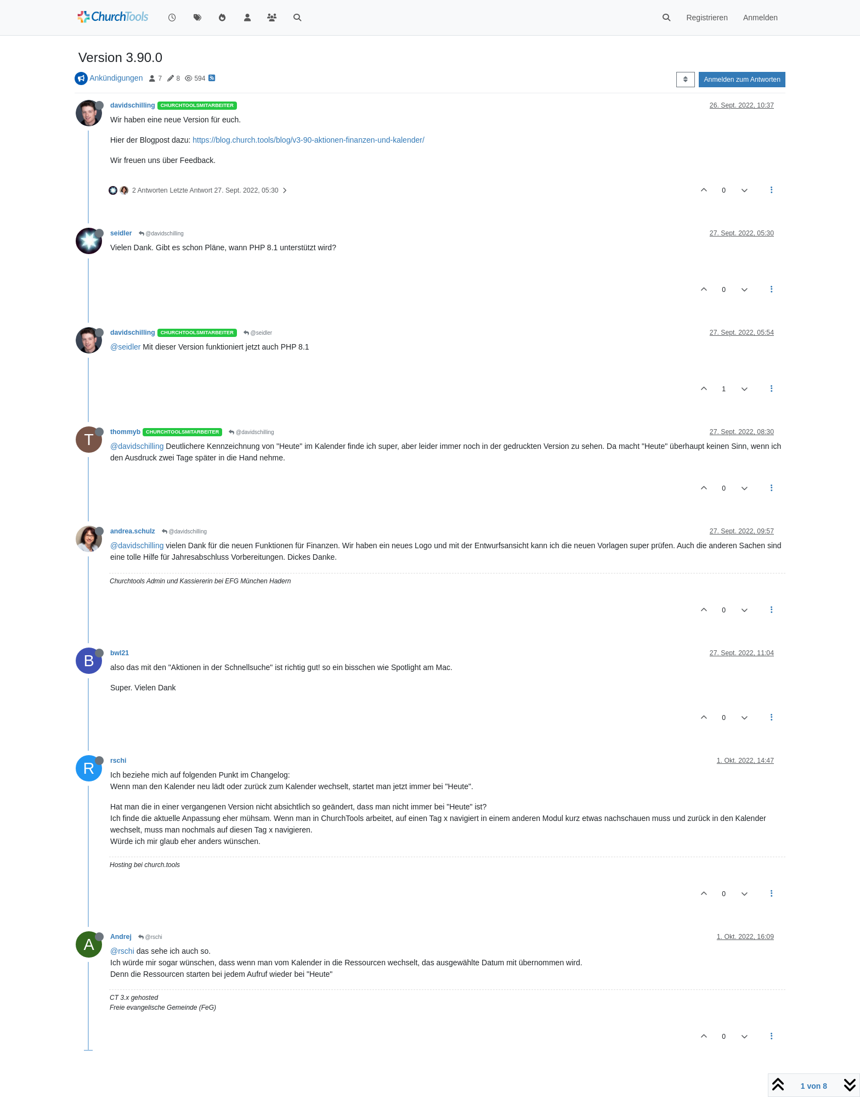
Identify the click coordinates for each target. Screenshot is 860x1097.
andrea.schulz (132, 531)
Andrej (121, 937)
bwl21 (119, 653)
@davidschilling (161, 233)
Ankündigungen (116, 78)
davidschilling (132, 105)
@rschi (150, 937)
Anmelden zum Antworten (742, 79)
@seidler (258, 333)
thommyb (125, 432)
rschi (118, 760)
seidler (121, 233)
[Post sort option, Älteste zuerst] (685, 79)
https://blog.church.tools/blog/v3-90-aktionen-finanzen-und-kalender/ (309, 140)
